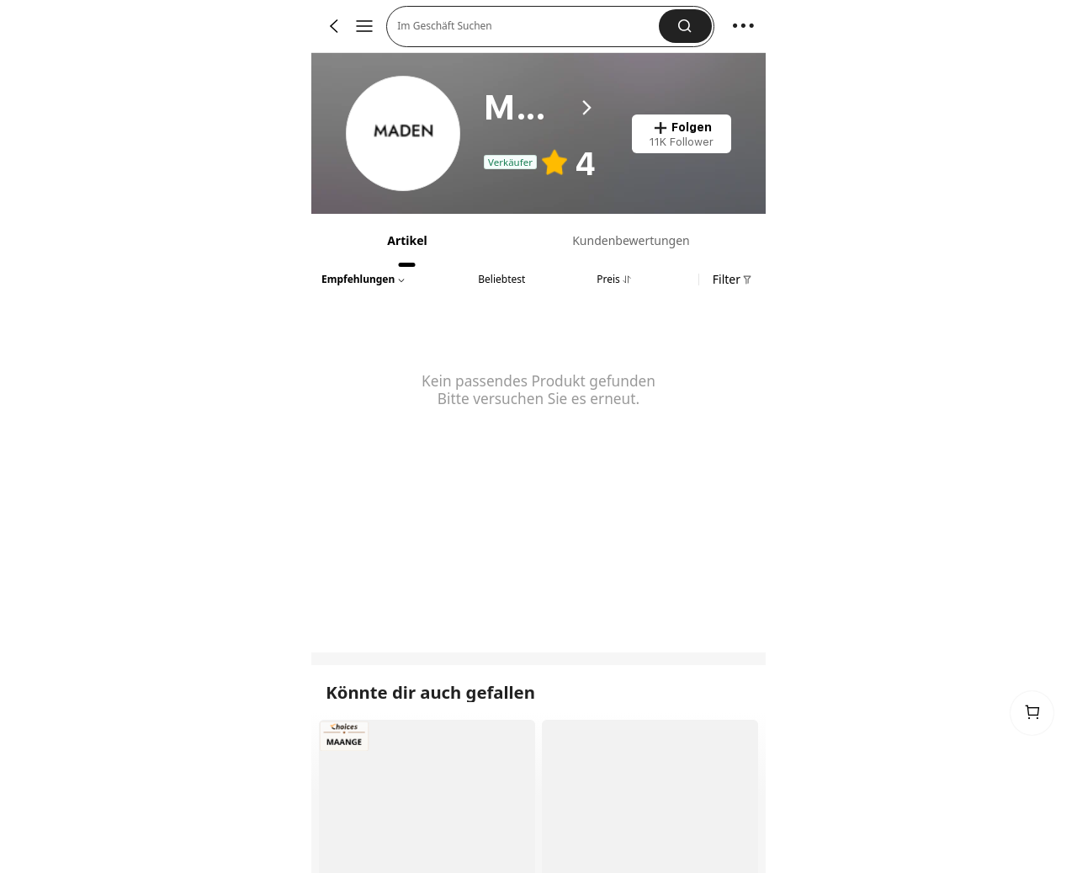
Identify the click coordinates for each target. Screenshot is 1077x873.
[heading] (540, 108)
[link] (404, 134)
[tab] (405, 240)
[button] (685, 26)
